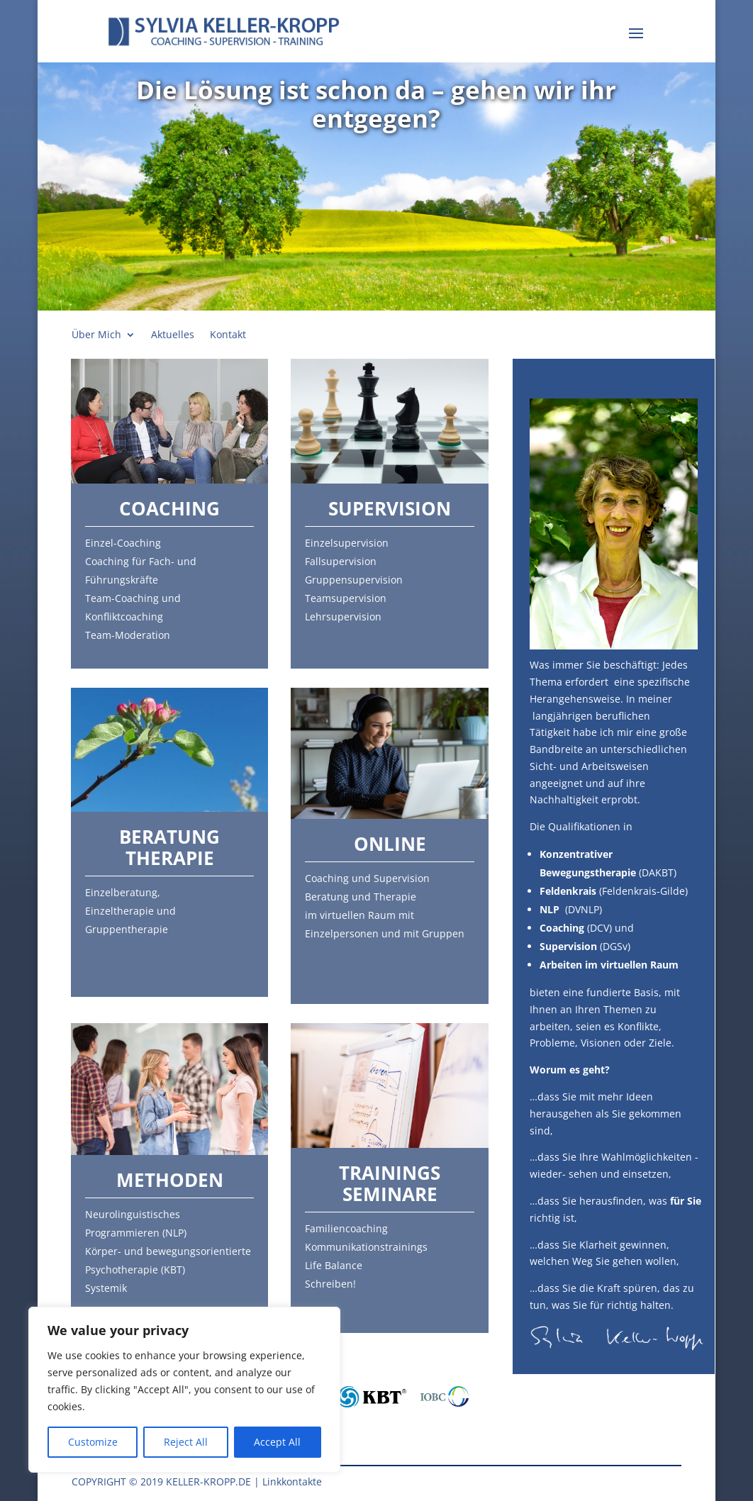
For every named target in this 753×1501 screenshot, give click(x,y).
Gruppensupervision (354, 579)
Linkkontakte (292, 1481)
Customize (93, 1442)
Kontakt (228, 335)
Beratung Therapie (169, 847)
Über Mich (96, 335)
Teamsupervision (345, 598)
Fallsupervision (340, 561)
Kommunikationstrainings (366, 1247)
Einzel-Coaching (123, 542)
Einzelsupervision (347, 542)
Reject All (186, 1442)
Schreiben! (330, 1283)
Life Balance (333, 1265)
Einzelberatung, (122, 892)
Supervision (389, 508)
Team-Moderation (127, 635)
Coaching (169, 508)
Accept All (277, 1442)
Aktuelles (172, 335)
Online (390, 843)
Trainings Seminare (389, 1183)
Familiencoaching (346, 1228)
